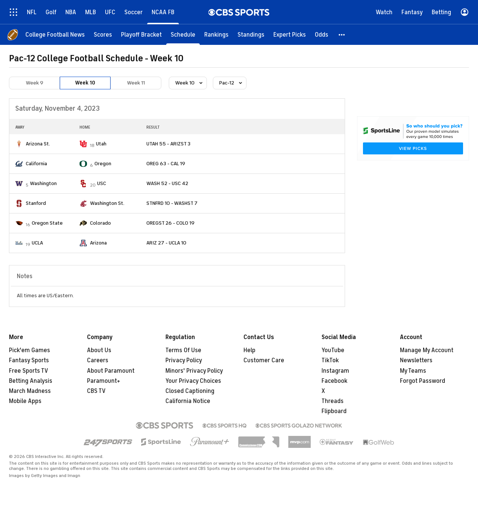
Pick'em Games (29, 350)
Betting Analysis (30, 381)
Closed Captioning (189, 391)
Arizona (98, 243)
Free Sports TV (28, 371)
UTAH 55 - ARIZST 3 (168, 144)
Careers (97, 360)
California (36, 163)
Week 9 (34, 83)
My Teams (413, 371)
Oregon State (47, 223)
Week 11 (136, 83)
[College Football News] (55, 34)
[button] (342, 34)
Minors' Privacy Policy (194, 371)
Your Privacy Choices (193, 381)
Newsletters (416, 360)
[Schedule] (183, 34)
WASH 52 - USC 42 (167, 183)
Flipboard (334, 411)
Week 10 (85, 83)
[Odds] (321, 34)
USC (101, 183)
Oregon (102, 163)
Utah (101, 144)
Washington (43, 183)
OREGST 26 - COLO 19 (170, 223)
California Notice (187, 401)
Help (249, 350)
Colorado (100, 223)
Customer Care (263, 360)
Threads (333, 401)
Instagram (335, 371)
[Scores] (103, 34)
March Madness (30, 391)
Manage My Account (426, 350)
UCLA (37, 243)
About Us (99, 350)
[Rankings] (216, 34)
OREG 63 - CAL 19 (165, 163)
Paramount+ (103, 381)
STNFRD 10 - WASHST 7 (172, 203)
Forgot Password (422, 381)
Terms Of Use (183, 350)
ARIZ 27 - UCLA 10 (166, 243)
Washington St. (107, 203)
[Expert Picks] (289, 34)
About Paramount (110, 371)
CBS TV (96, 391)
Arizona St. (38, 144)
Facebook (334, 381)
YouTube (333, 350)
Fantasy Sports (29, 360)
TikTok (330, 360)
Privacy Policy (183, 360)
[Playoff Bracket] (141, 34)
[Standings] (251, 34)
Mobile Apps (25, 401)
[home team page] (19, 144)
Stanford (36, 203)
